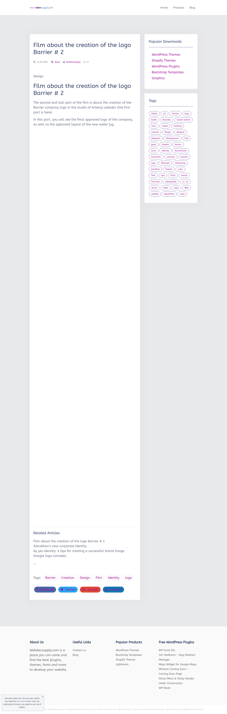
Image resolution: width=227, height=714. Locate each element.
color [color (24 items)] (153, 126)
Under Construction (171, 683)
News (57, 62)
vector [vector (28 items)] (154, 188)
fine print (20, 701)
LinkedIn (113, 589)
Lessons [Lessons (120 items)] (184, 157)
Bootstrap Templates (168, 72)
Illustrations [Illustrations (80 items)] (181, 150)
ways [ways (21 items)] (176, 188)
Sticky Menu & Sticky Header (176, 678)
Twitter (67, 589)
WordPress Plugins (166, 66)
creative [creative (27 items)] (155, 132)
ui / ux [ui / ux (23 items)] (185, 181)
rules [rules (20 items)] (180, 169)
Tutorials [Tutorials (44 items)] (155, 181)
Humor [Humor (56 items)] (178, 144)
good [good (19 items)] (153, 144)
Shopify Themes (164, 60)
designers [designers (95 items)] (155, 138)
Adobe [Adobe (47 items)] (154, 113)
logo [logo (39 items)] (153, 163)
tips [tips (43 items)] (163, 175)
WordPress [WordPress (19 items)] (169, 194)
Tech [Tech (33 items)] (153, 175)
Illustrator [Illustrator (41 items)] (156, 157)
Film (99, 578)
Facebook (45, 589)
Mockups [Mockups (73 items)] (165, 163)
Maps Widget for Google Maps (177, 664)
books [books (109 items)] (154, 120)
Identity (113, 578)
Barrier (50, 578)
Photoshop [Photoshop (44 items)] (180, 163)
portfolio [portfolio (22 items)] (155, 169)
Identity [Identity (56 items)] (165, 150)
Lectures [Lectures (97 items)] (171, 157)
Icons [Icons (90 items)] (153, 150)
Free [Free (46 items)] (186, 138)
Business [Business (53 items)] (167, 120)
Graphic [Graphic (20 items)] (165, 144)
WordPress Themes (166, 55)
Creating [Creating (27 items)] (177, 126)
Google (90, 589)
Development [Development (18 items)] (172, 138)
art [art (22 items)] (164, 113)
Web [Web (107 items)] (186, 188)
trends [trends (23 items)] (184, 175)
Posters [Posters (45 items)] (168, 169)
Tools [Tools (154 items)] (173, 175)
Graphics (158, 78)
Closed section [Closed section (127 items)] (184, 120)
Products (178, 7)
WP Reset (164, 688)
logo (128, 578)
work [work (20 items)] (182, 194)
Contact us (79, 650)
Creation (67, 578)
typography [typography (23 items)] (171, 181)
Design (85, 578)
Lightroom (122, 664)
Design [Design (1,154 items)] (167, 132)
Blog (192, 7)
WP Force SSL (167, 650)
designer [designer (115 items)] (181, 132)
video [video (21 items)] (165, 188)
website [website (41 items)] (155, 194)
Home (164, 7)
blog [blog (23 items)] (187, 113)
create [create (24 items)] (165, 126)
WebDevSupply (73, 62)
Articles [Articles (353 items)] (175, 113)
